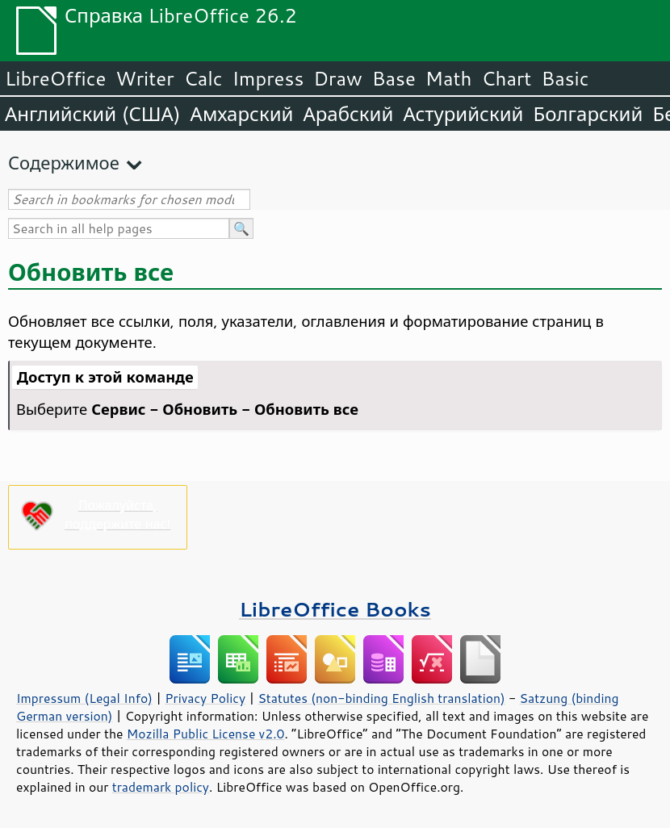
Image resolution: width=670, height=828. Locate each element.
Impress (268, 78)
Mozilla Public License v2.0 (206, 733)
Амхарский (242, 114)
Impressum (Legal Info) (84, 698)
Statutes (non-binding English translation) (381, 698)
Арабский (348, 114)
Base (394, 78)
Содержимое (63, 162)
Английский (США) (93, 114)
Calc (203, 78)
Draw (337, 78)
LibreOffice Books (335, 609)
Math (448, 78)
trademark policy (160, 787)
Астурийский (463, 114)
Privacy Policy (205, 698)
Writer (144, 78)
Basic (564, 78)
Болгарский (588, 114)
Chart (506, 78)
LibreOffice (55, 78)
